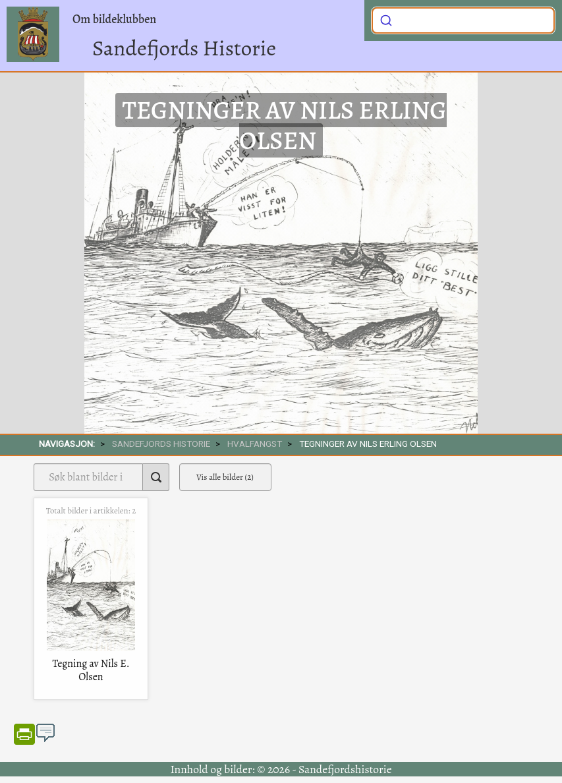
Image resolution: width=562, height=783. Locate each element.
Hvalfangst (254, 443)
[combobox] (463, 20)
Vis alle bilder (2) (225, 476)
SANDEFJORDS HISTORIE (161, 443)
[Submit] (386, 19)
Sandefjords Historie (184, 48)
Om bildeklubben (114, 19)
